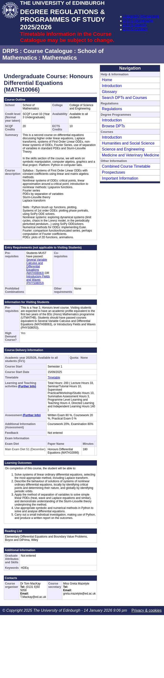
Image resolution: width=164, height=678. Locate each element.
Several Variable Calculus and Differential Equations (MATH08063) (36, 266)
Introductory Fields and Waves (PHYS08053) (38, 280)
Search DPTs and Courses (124, 98)
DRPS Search (135, 25)
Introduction (112, 86)
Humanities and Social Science (128, 143)
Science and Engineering (123, 149)
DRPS (10, 51)
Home (107, 80)
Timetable (54, 377)
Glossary (109, 92)
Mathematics (59, 57)
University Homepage (141, 16)
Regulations (112, 109)
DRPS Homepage (138, 20)
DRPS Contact (135, 29)
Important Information (120, 178)
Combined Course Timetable (126, 166)
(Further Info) (27, 386)
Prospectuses (113, 172)
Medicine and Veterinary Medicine (130, 155)
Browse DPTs (113, 126)
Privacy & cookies (147, 610)
